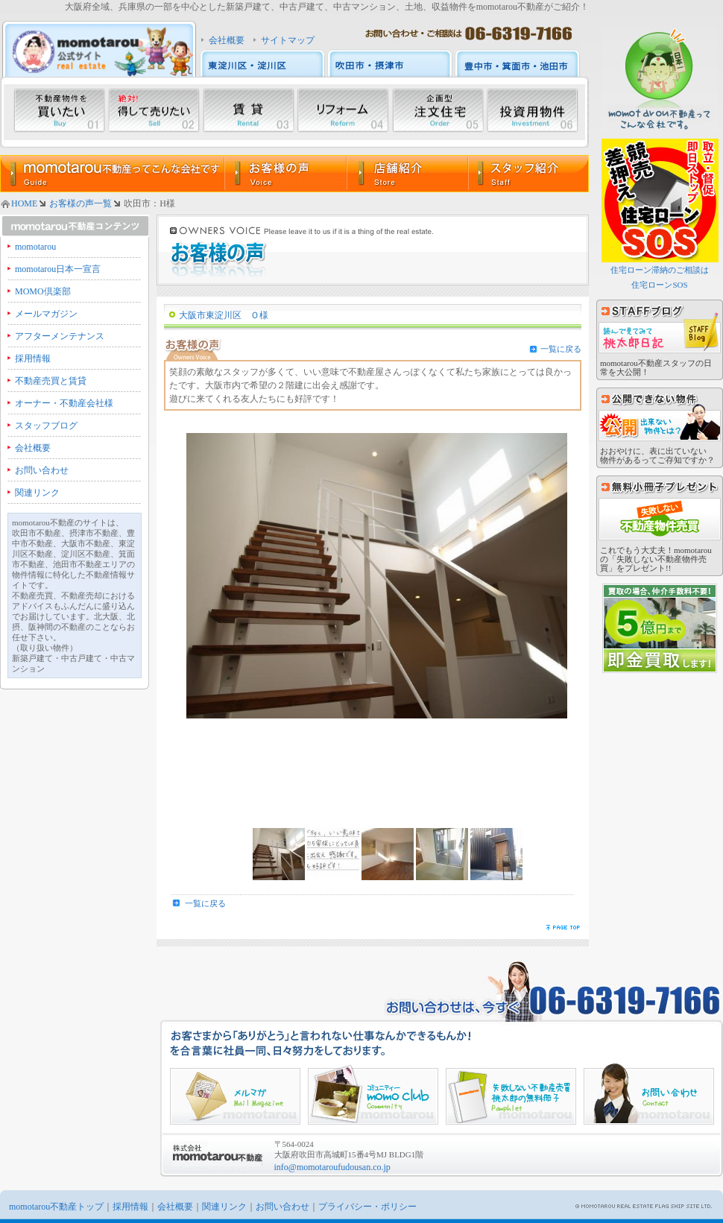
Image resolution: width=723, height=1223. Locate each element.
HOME (24, 203)
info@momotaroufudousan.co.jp (332, 1167)
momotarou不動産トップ (56, 1206)
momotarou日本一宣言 (58, 269)
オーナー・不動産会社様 (64, 403)
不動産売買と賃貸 (50, 381)
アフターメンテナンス (59, 336)
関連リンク (37, 492)
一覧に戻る (560, 348)
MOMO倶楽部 (43, 291)
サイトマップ (288, 40)
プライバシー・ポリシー (367, 1206)
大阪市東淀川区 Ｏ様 (223, 315)
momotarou (35, 246)
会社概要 (226, 40)
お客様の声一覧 (80, 203)
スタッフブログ (46, 425)
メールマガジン (46, 314)
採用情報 (33, 358)
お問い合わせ (42, 470)
